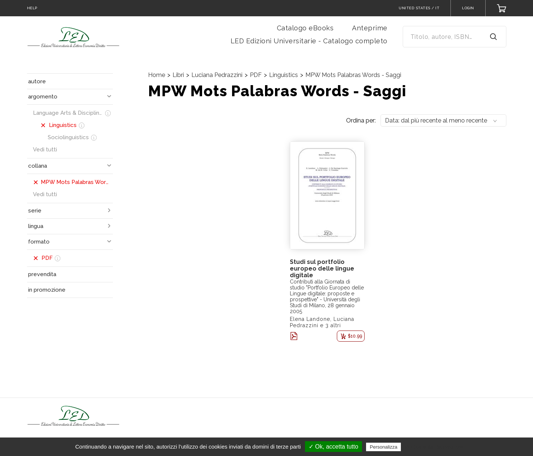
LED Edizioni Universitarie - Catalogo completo (309, 41)
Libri (178, 74)
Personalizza (383, 447)
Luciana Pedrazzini (216, 74)
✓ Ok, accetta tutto (333, 446)
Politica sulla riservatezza (434, 447)
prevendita (42, 274)
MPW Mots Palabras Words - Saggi (353, 74)
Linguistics (283, 74)
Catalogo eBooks (305, 28)
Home (156, 74)
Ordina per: (361, 120)
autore (37, 81)
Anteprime (370, 28)
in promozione (47, 289)
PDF (256, 74)
